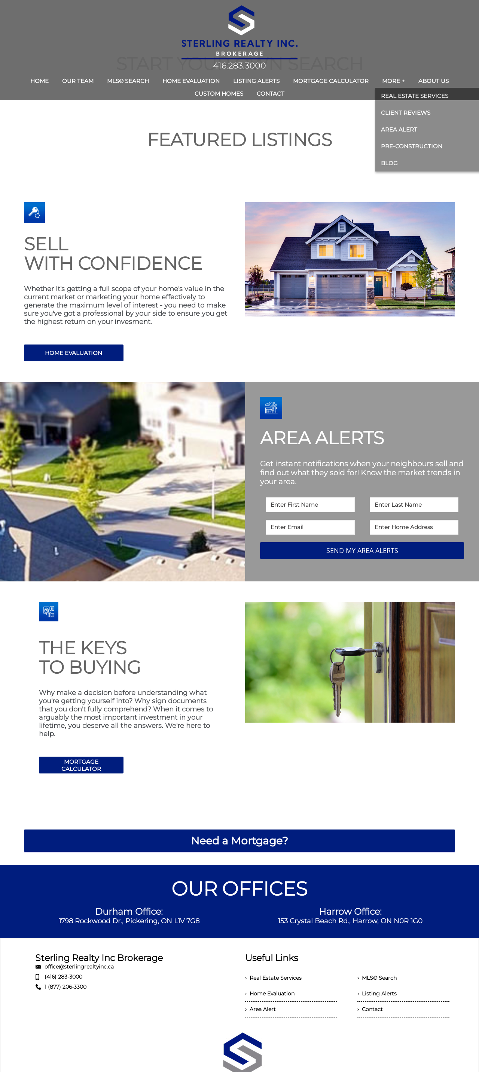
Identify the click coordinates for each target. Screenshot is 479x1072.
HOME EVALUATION (73, 352)
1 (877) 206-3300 (65, 986)
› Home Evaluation (270, 993)
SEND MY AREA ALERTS (362, 550)
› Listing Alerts (377, 993)
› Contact (370, 1009)
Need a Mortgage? (239, 840)
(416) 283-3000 (63, 976)
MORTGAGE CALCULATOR (81, 765)
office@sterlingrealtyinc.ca (79, 966)
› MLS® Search (377, 977)
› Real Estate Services (273, 977)
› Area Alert (260, 1009)
